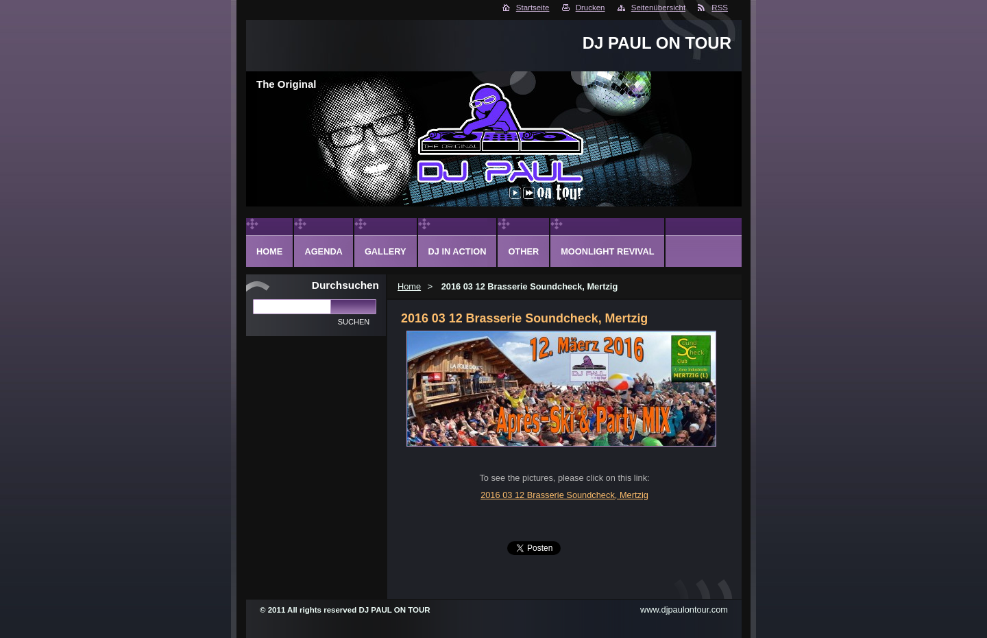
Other (523, 251)
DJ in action (457, 251)
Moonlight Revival (607, 251)
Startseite (533, 7)
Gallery (385, 251)
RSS (719, 7)
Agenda (323, 251)
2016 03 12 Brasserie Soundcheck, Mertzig (564, 495)
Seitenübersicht (658, 7)
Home (409, 286)
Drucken (590, 7)
